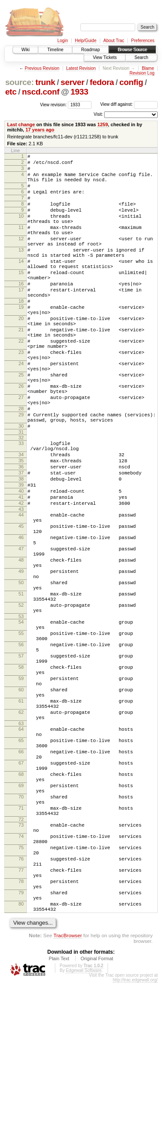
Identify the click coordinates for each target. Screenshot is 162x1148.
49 (21, 661)
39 (21, 556)
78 (21, 1038)
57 (21, 763)
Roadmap (90, 49)
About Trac (113, 40)
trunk (45, 82)
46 (21, 619)
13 (21, 270)
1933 (79, 91)
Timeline (55, 49)
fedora (102, 82)
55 (21, 736)
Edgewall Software (84, 1135)
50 (21, 674)
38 (21, 549)
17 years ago (39, 129)
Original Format (96, 1123)
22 (21, 382)
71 (21, 949)
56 (21, 749)
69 (21, 922)
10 (21, 229)
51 (21, 688)
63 (21, 847)
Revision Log (142, 73)
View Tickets (105, 57)
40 (21, 563)
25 (21, 424)
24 (21, 410)
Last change (21, 124)
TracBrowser (68, 1100)
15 (21, 298)
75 (21, 997)
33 (21, 505)
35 (21, 527)
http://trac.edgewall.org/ (135, 1145)
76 (21, 1011)
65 (21, 866)
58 (21, 777)
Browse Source (132, 49)
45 (21, 605)
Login (62, 40)
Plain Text (59, 1123)
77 (21, 1024)
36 (21, 534)
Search (141, 57)
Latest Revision (80, 68)
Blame (148, 68)
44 (21, 591)
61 (21, 819)
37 (21, 541)
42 (21, 578)
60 (21, 805)
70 (21, 936)
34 (21, 519)
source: (19, 82)
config (131, 82)
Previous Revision (42, 68)
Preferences (143, 40)
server (72, 82)
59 (21, 791)
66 (21, 880)
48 (21, 647)
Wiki (26, 49)
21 (21, 368)
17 (21, 319)
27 (21, 452)
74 (21, 983)
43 (21, 586)
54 (21, 722)
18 (21, 333)
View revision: (53, 104)
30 (21, 487)
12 (21, 256)
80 (21, 1066)
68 (21, 908)
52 (21, 702)
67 (21, 894)
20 (21, 354)
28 (21, 465)
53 (21, 716)
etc (10, 91)
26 (21, 438)
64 (21, 852)
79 (21, 1052)
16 (21, 312)
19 (21, 340)
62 (21, 833)
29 (21, 473)
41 (21, 571)
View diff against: (129, 104)
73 (21, 969)
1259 (102, 124)
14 (21, 284)
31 (21, 494)
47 (21, 633)
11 (21, 242)
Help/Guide (85, 40)
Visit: (98, 114)
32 (21, 500)
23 (21, 396)
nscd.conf (41, 91)
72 (21, 963)
